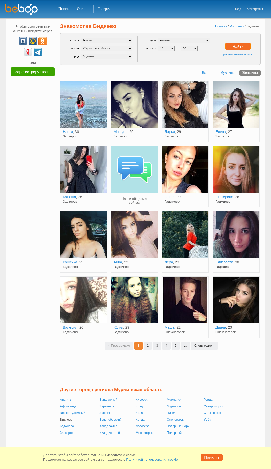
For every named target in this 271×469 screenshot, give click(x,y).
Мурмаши (174, 406)
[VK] (23, 41)
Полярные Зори (178, 426)
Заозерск (66, 433)
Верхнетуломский (72, 413)
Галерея (103, 8)
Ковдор (141, 406)
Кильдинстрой (109, 433)
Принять (211, 457)
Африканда (68, 406)
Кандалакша (108, 426)
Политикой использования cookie (152, 459)
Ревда (208, 399)
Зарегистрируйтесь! (32, 72)
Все (204, 73)
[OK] (42, 41)
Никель (172, 413)
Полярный (174, 433)
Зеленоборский (110, 419)
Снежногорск (213, 413)
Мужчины (227, 73)
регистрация (255, 9)
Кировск (142, 399)
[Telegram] (38, 52)
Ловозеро (143, 426)
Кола (139, 413)
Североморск (213, 406)
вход (238, 9)
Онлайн (83, 8)
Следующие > (204, 345)
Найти (238, 46)
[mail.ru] (33, 41)
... (185, 345)
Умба (207, 419)
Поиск (63, 8)
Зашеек (104, 413)
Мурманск (174, 399)
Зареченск (106, 406)
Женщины (250, 73)
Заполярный (108, 399)
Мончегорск (144, 433)
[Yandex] (28, 52)
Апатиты (66, 399)
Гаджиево (67, 426)
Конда (140, 419)
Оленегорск (175, 419)
